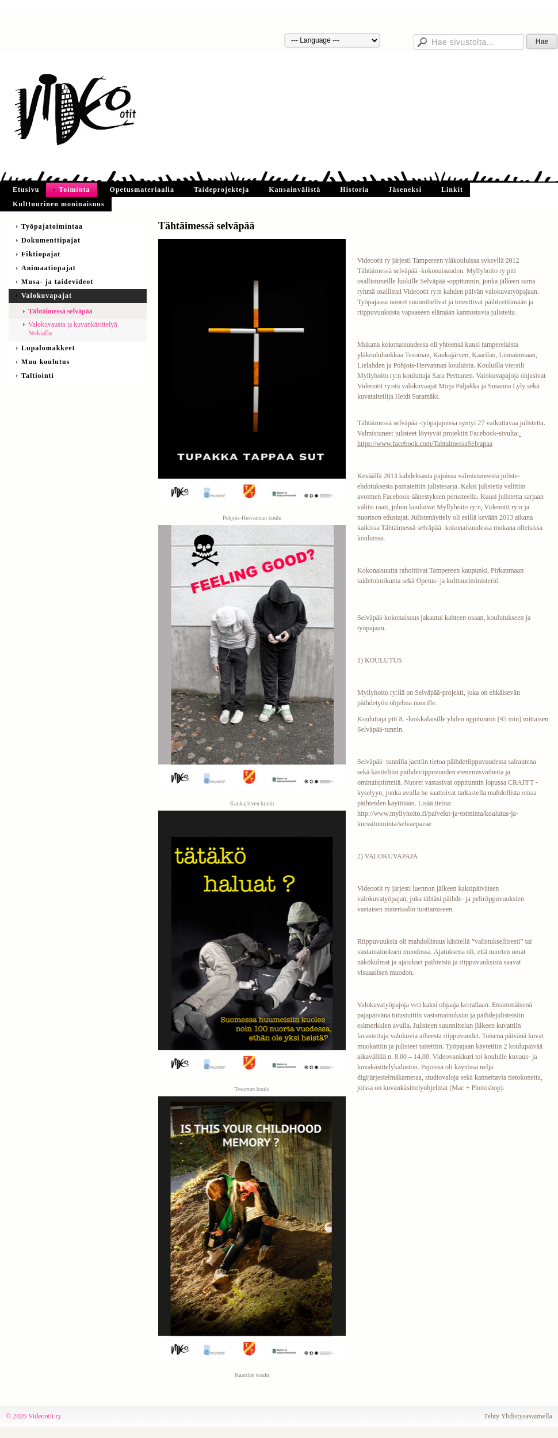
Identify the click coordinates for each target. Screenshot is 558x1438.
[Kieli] (332, 40)
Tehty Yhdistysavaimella (518, 1416)
